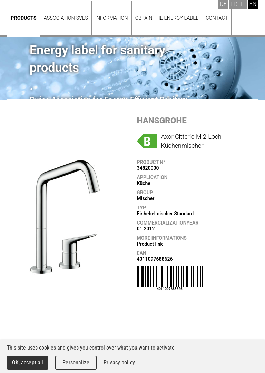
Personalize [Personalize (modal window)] (75, 362)
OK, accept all (27, 362)
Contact (217, 18)
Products (24, 18)
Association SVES (66, 18)
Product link (150, 244)
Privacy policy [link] (119, 362)
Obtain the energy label (167, 18)
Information (111, 18)
